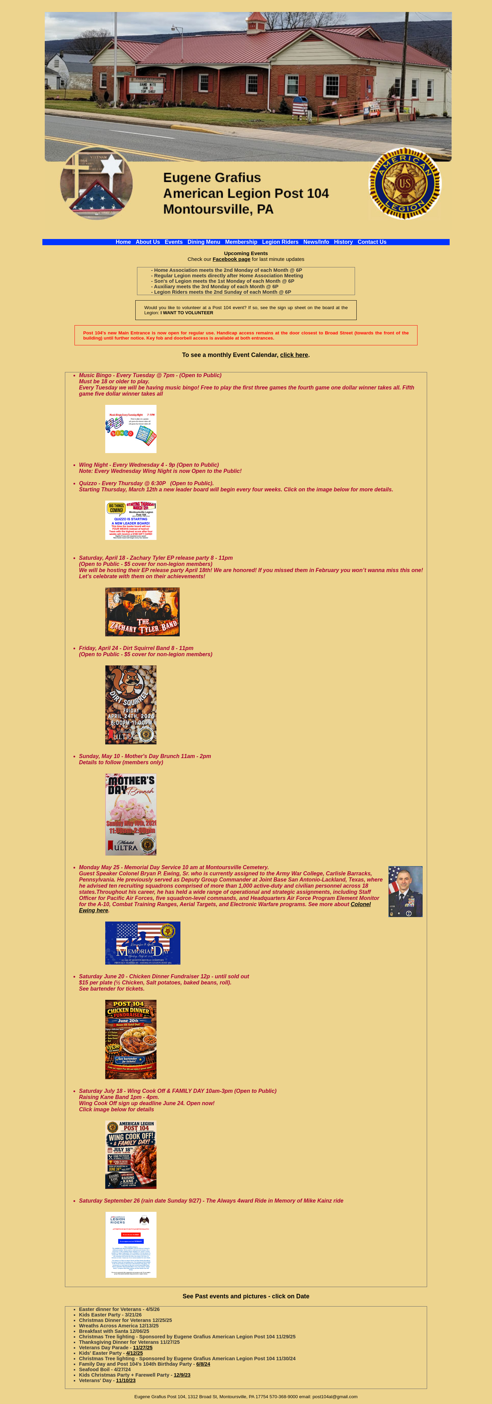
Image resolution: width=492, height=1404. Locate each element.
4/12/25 (134, 1353)
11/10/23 (126, 1380)
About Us (148, 242)
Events (173, 242)
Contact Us (372, 242)
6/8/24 (203, 1364)
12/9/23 (182, 1375)
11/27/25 (142, 1347)
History (343, 242)
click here (294, 355)
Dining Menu (204, 242)
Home (123, 242)
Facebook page (232, 259)
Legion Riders (280, 242)
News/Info (316, 242)
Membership (241, 242)
